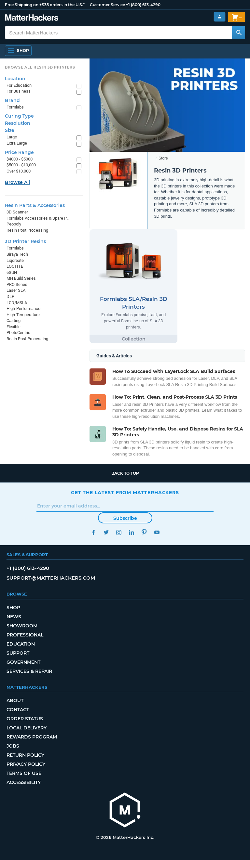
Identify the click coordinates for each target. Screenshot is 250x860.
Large (12, 137)
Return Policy (25, 755)
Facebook (93, 532)
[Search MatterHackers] (238, 32)
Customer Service (107, 4)
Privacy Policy (26, 764)
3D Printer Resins (25, 241)
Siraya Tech (17, 254)
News (14, 617)
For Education (19, 85)
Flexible (14, 326)
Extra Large (17, 143)
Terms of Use (24, 773)
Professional (25, 635)
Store (163, 158)
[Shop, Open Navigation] (18, 50)
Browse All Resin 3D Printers (40, 67)
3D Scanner (17, 212)
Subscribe (125, 518)
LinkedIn (131, 532)
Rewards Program (32, 737)
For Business (19, 91)
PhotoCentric (18, 332)
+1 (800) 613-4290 (143, 4)
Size (9, 130)
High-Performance (23, 308)
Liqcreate (15, 260)
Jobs (13, 746)
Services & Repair (29, 671)
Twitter (106, 532)
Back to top (125, 473)
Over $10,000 (19, 171)
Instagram (118, 532)
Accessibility (24, 782)
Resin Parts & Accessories (35, 205)
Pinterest (144, 532)
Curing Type (19, 116)
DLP (10, 296)
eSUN (12, 272)
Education (21, 644)
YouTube (156, 532)
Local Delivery (27, 728)
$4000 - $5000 (20, 159)
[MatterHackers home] (125, 810)
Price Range (19, 152)
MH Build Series (21, 278)
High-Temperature (23, 314)
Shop (13, 607)
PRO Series (17, 284)
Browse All (17, 182)
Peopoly (14, 224)
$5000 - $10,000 (21, 164)
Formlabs (15, 107)
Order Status (25, 719)
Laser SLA (16, 290)
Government (23, 662)
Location (15, 79)
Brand (12, 100)
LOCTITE (15, 266)
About (15, 700)
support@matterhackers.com (51, 578)
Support (18, 653)
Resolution (17, 123)
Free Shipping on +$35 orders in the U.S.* (45, 4)
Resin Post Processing (27, 230)
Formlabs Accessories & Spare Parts (38, 218)
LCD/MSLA (17, 302)
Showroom (22, 626)
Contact (18, 709)
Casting (14, 320)
